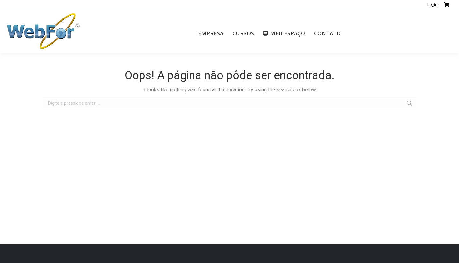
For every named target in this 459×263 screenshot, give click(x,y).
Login (432, 4)
